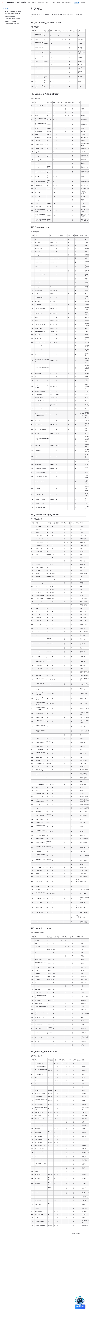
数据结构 (76, 2)
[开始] (34, 2)
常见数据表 (6, 8)
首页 (29, 2)
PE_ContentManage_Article (12, 18)
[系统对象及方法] (67, 2)
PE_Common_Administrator (12, 13)
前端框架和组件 (56, 2)
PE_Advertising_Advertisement (13, 11)
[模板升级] (84, 2)
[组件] (48, 2)
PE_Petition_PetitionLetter (11, 24)
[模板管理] (41, 2)
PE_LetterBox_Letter (10, 21)
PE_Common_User (9, 16)
